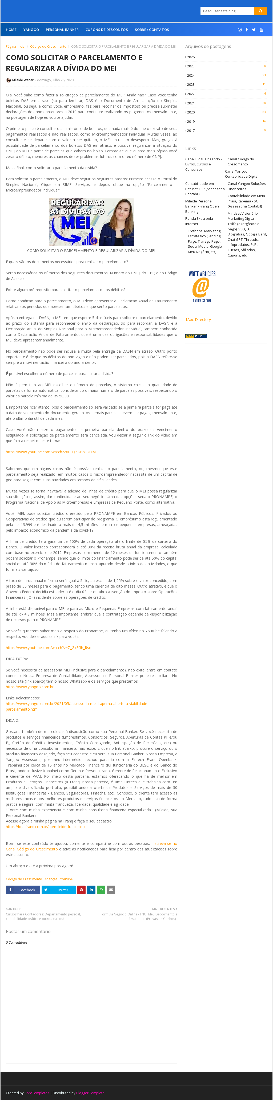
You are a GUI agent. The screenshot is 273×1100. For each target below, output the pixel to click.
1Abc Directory (198, 319)
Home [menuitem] (11, 29)
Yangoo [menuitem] (31, 29)
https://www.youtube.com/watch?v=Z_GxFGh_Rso (48, 647)
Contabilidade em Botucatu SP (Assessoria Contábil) (205, 188)
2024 (227, 75)
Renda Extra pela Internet (199, 221)
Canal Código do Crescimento (241, 162)
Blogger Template (90, 1092)
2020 (227, 112)
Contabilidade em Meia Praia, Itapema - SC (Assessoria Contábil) (246, 201)
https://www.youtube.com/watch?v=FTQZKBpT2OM (51, 451)
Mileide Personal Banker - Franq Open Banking (202, 206)
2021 (227, 103)
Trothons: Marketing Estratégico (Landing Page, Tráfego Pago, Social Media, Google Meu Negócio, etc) (205, 241)
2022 (227, 93)
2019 (227, 121)
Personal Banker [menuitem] (62, 29)
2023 (227, 84)
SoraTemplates (37, 1092)
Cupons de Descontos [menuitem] (107, 29)
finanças (51, 879)
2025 (227, 66)
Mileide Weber (23, 80)
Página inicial (15, 46)
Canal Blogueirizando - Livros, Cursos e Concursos (203, 164)
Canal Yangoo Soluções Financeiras (247, 186)
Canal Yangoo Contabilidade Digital (241, 174)
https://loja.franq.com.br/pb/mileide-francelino (45, 826)
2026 (227, 57)
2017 (227, 130)
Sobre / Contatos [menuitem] (152, 29)
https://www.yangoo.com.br (30, 686)
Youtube (66, 879)
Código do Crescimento (48, 46)
